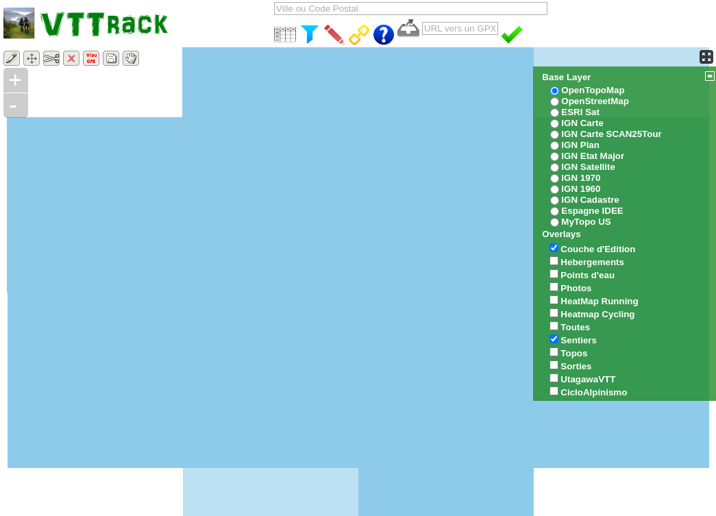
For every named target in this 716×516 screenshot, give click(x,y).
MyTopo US (585, 222)
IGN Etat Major (592, 156)
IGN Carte (582, 123)
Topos (573, 353)
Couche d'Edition (597, 249)
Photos (575, 288)
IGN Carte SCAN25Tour (611, 134)
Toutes (575, 327)
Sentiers (578, 340)
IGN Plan (580, 145)
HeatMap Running (599, 301)
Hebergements (592, 262)
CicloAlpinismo (593, 392)
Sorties (575, 366)
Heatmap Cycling (597, 314)
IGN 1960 (580, 189)
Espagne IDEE (592, 211)
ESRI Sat (580, 112)
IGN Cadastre (590, 200)
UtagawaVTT (587, 379)
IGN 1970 (580, 178)
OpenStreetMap (595, 101)
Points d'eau (587, 275)
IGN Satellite (588, 167)
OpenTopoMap (592, 90)
